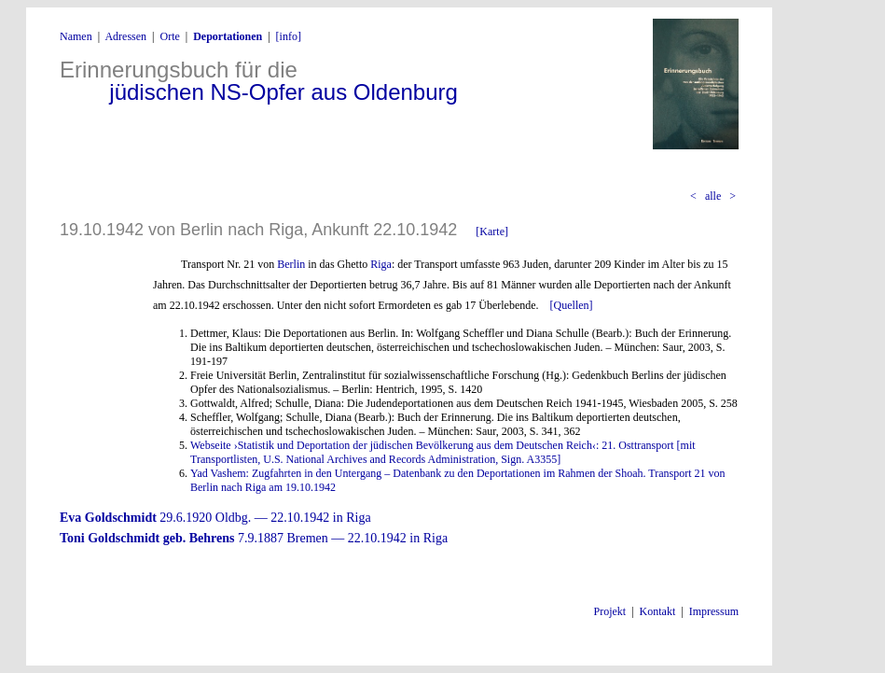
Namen (76, 36)
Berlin (291, 264)
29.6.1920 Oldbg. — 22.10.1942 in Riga (215, 518)
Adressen (125, 36)
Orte (169, 36)
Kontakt (658, 611)
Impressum (714, 611)
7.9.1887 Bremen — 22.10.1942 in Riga (254, 538)
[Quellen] (571, 305)
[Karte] (492, 231)
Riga (381, 264)
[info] (288, 36)
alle (713, 196)
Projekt (610, 611)
